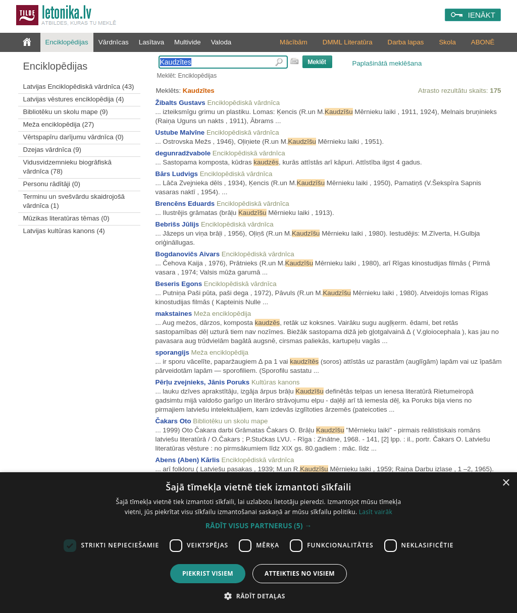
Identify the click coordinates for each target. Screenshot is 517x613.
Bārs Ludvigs (177, 174)
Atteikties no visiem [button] (300, 573)
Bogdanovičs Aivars (188, 254)
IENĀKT (481, 15)
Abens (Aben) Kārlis (188, 460)
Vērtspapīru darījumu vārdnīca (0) (73, 137)
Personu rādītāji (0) (51, 184)
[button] (258, 525)
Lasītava (151, 42)
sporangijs (172, 352)
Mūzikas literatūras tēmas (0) (66, 218)
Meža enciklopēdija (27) (58, 124)
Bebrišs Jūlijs (177, 224)
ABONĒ (483, 42)
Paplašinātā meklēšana (387, 63)
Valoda (221, 42)
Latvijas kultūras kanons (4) (64, 231)
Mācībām (293, 42)
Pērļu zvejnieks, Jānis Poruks (203, 382)
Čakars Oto (173, 421)
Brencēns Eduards (185, 203)
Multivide (187, 42)
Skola (447, 42)
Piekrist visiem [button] (207, 573)
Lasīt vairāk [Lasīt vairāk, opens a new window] (375, 512)
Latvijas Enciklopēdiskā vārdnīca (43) (78, 86)
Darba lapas (406, 42)
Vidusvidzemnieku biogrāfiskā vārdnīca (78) (67, 166)
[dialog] (258, 542)
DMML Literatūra (348, 42)
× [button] (505, 483)
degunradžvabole (183, 153)
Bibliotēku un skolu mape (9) (65, 112)
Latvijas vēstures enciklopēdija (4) (73, 99)
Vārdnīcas (113, 42)
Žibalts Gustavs (180, 102)
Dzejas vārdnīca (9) (52, 149)
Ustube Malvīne (180, 132)
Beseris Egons (179, 284)
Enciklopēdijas (66, 42)
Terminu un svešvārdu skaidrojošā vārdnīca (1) (74, 201)
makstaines (174, 313)
